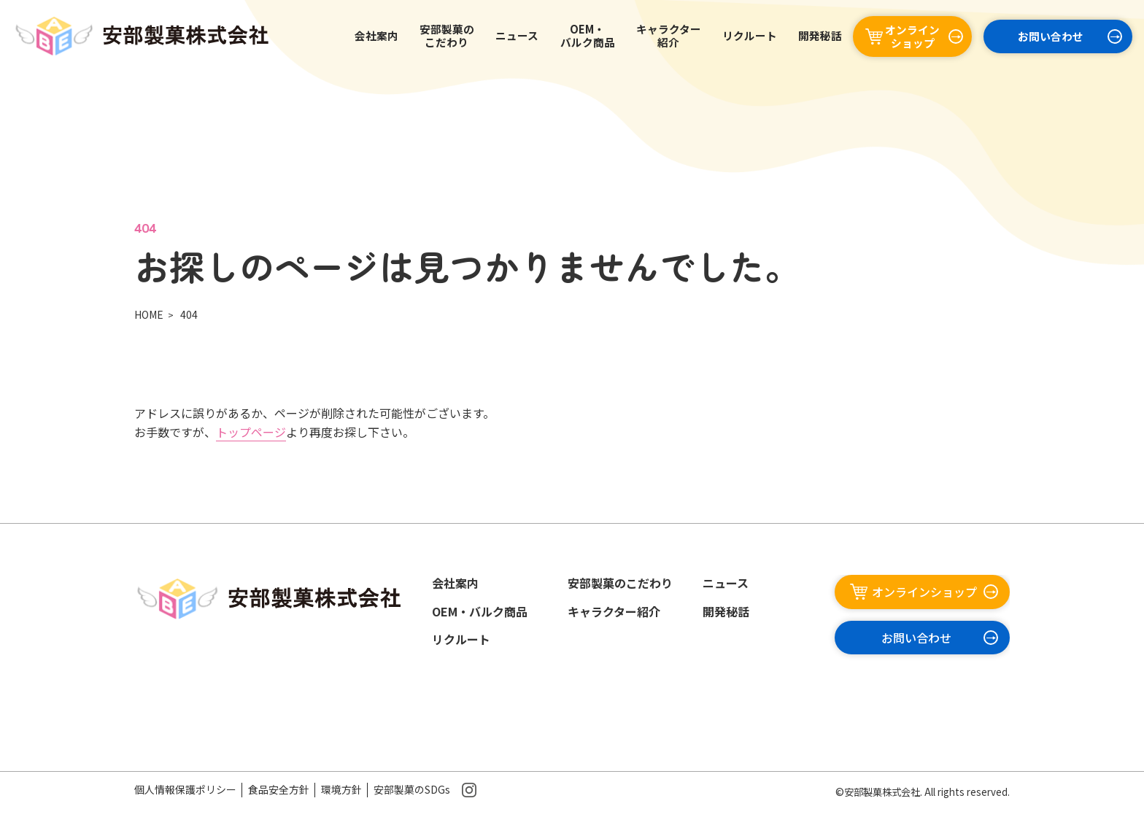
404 (189, 314)
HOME (148, 314)
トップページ (251, 432)
